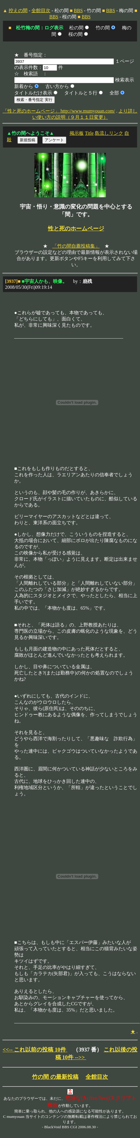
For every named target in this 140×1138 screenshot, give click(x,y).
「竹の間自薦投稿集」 (76, 246)
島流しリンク (109, 133)
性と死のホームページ (76, 228)
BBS (78, 10)
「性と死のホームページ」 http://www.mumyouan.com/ (59, 110)
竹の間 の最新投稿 (55, 1077)
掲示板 (77, 133)
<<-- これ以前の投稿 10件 (35, 1049)
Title (89, 133)
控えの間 (18, 10)
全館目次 (40, 10)
